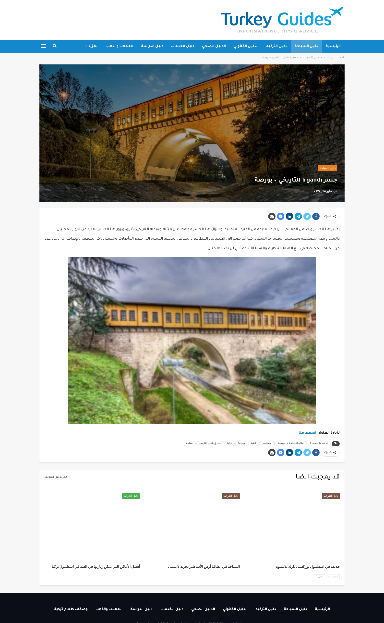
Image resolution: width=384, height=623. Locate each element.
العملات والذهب (119, 47)
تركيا (229, 443)
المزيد (93, 47)
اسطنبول (267, 443)
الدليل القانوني (246, 47)
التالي (319, 576)
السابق (332, 576)
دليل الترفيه (276, 47)
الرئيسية (333, 47)
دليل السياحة (306, 47)
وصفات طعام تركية (71, 609)
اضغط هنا (307, 433)
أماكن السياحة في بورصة (291, 443)
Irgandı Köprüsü (319, 443)
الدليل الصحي (214, 47)
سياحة (189, 443)
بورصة (241, 443)
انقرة (253, 443)
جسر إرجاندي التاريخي (210, 443)
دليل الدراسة (152, 47)
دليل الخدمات (182, 47)
